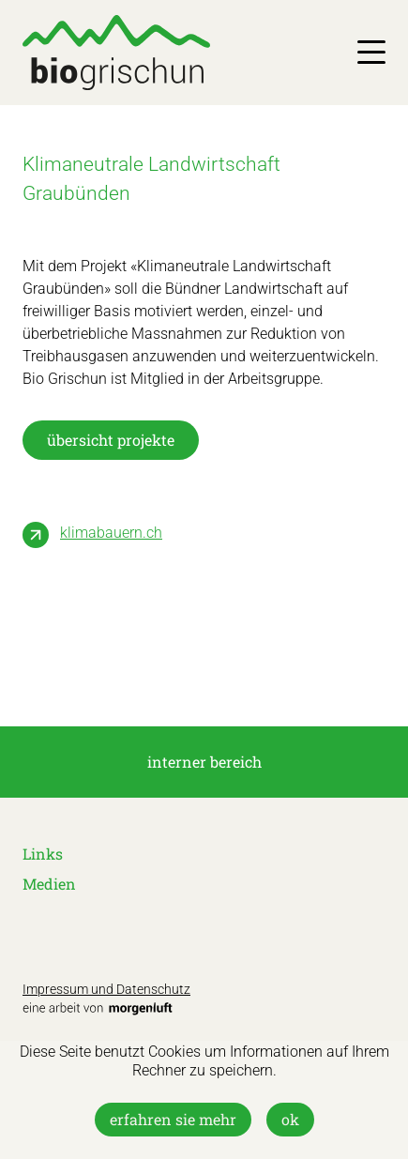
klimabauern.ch (111, 532)
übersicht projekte (110, 440)
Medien (49, 883)
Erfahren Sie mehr (173, 1119)
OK (290, 1119)
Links (43, 853)
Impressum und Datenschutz (106, 989)
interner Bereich (204, 761)
